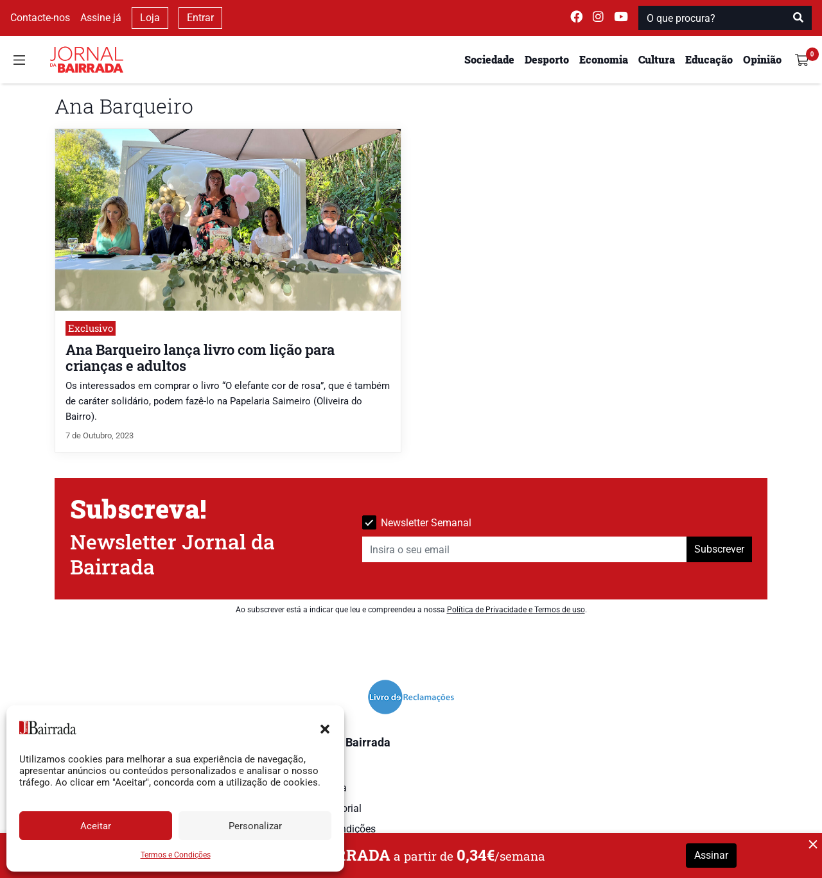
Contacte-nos (40, 18)
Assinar (711, 855)
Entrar (200, 18)
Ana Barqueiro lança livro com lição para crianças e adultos (200, 357)
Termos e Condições (176, 854)
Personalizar (255, 826)
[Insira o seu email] (524, 549)
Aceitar (95, 826)
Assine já (100, 18)
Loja (150, 18)
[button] (325, 727)
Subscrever (719, 549)
